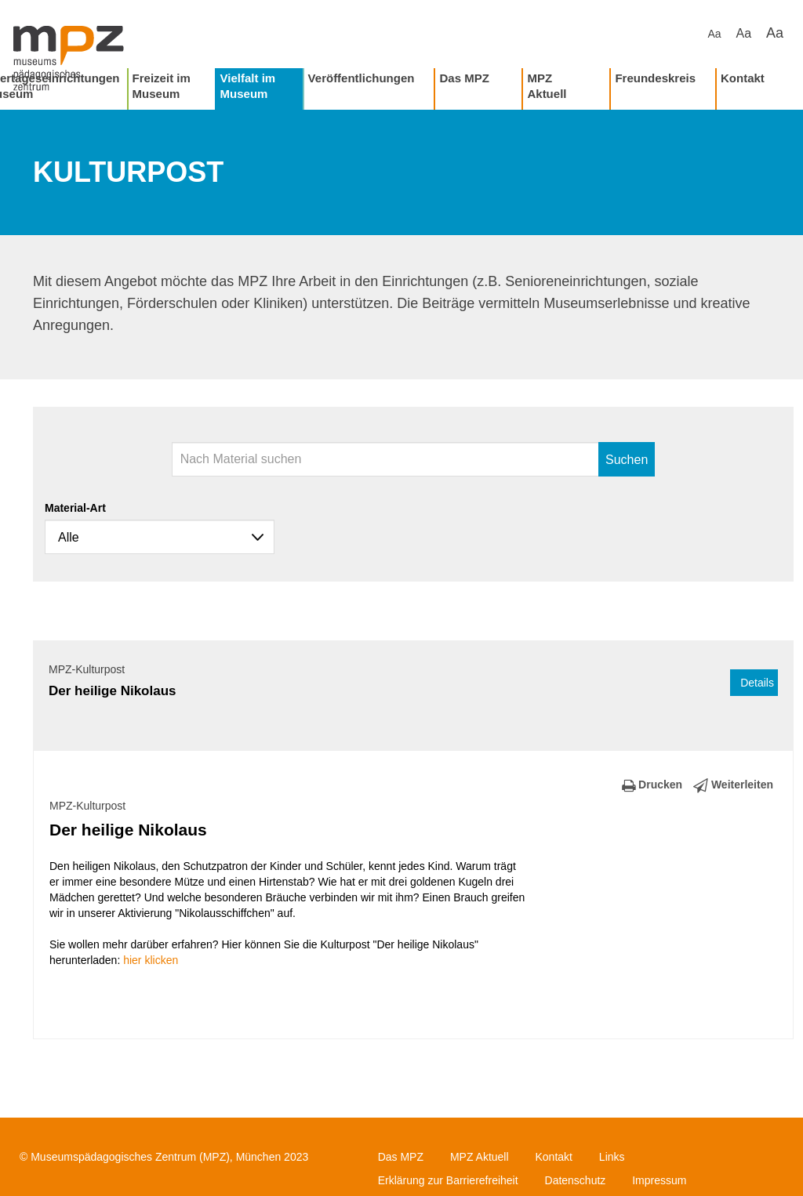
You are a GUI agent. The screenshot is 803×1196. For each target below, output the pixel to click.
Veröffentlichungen (361, 78)
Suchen (626, 459)
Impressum (659, 1180)
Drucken (652, 784)
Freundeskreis (655, 78)
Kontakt (743, 78)
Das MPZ (464, 78)
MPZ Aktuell (546, 85)
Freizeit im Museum (162, 85)
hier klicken (150, 960)
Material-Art (75, 508)
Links (612, 1157)
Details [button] (757, 682)
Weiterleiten (733, 784)
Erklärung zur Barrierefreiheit (448, 1180)
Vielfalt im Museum (248, 85)
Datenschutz (575, 1180)
